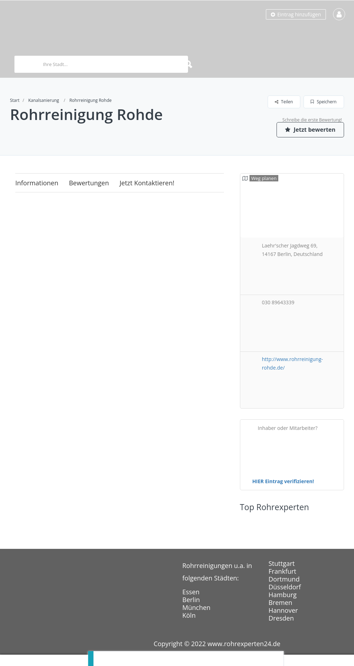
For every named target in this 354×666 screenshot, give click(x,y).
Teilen (284, 102)
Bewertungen (89, 183)
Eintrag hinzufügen (296, 14)
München (196, 607)
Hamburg (283, 594)
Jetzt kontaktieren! (147, 183)
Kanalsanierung (43, 100)
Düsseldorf (285, 587)
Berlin (191, 599)
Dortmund (284, 579)
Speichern (324, 102)
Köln (188, 615)
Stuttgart (282, 563)
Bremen (281, 602)
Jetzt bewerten (310, 129)
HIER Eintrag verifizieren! (283, 481)
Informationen (36, 183)
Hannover (283, 610)
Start (15, 100)
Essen (190, 592)
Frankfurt (282, 571)
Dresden (281, 618)
